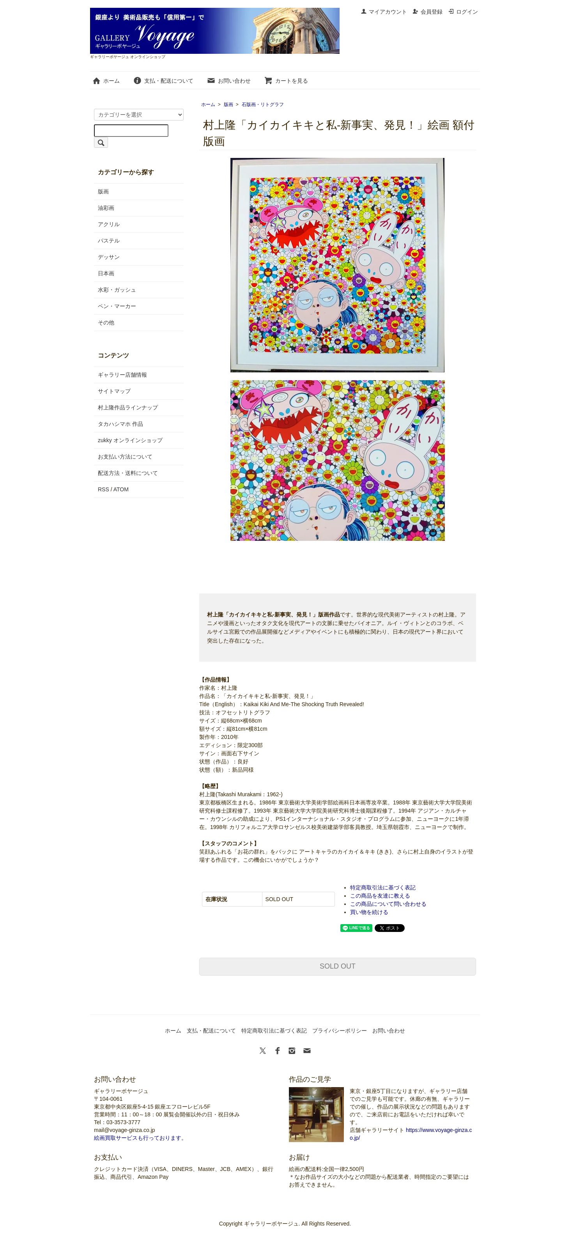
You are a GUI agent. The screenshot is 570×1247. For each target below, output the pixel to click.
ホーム (106, 81)
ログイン (463, 12)
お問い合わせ (229, 81)
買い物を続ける (369, 912)
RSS (103, 489)
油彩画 (106, 208)
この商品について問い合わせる (388, 904)
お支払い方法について (125, 456)
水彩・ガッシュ (117, 290)
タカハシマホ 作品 (120, 424)
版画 (228, 104)
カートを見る (286, 81)
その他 (106, 322)
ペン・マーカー (117, 306)
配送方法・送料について (128, 473)
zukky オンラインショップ (130, 440)
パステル (109, 240)
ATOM (121, 489)
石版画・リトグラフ (263, 104)
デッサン (109, 257)
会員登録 (427, 12)
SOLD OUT (338, 966)
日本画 (106, 273)
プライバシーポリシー (339, 1030)
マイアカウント (384, 12)
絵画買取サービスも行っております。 (140, 1138)
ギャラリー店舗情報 (122, 375)
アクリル (109, 224)
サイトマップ (114, 391)
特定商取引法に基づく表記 (383, 887)
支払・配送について (163, 81)
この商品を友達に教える (380, 896)
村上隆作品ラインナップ (128, 407)
